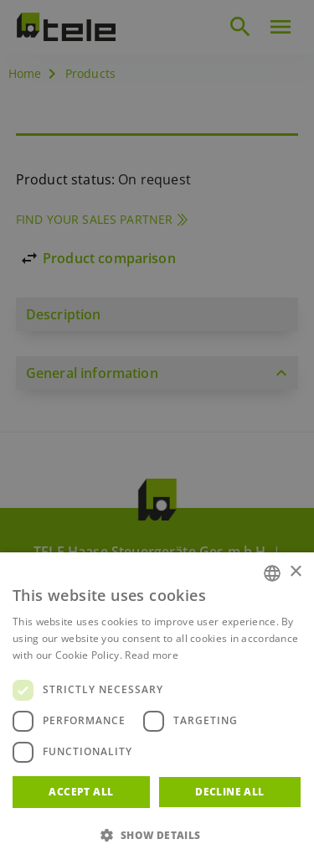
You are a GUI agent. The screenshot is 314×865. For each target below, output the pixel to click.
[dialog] (157, 432)
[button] (157, 836)
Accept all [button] (81, 792)
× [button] (295, 572)
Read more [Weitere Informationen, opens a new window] (151, 655)
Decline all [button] (229, 792)
